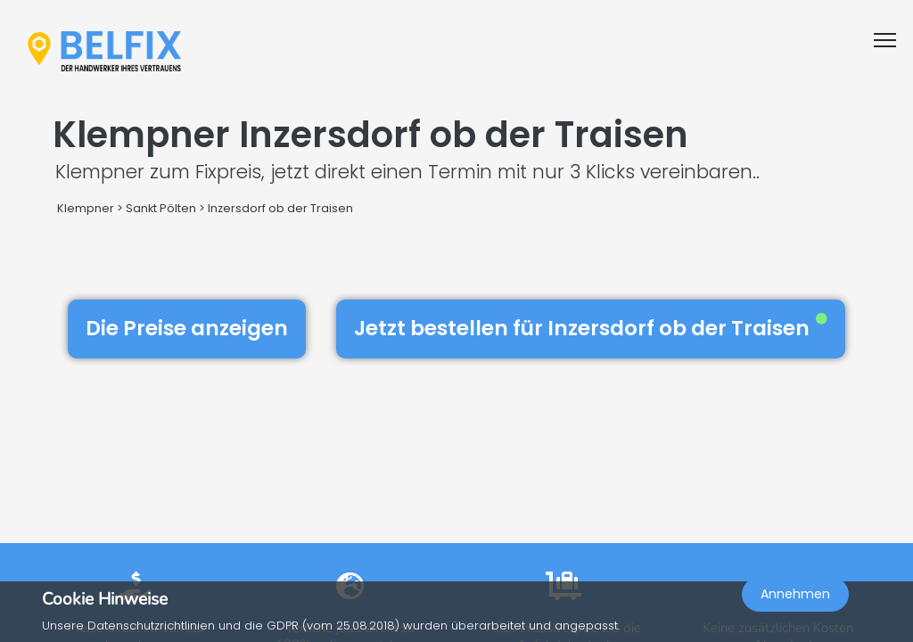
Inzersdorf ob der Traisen (280, 208)
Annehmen (795, 594)
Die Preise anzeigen (187, 328)
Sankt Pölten (161, 208)
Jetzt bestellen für (590, 328)
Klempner (85, 208)
